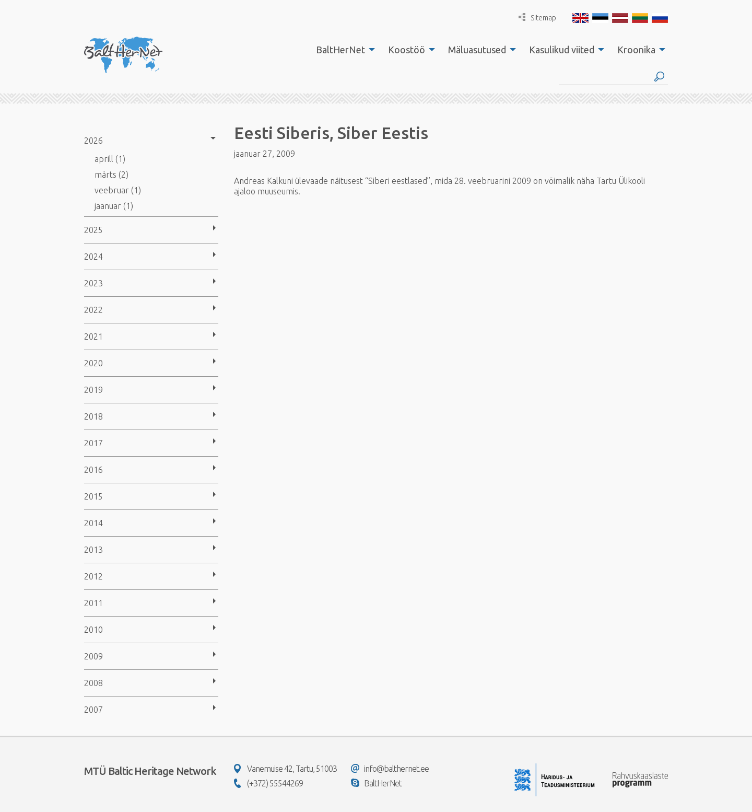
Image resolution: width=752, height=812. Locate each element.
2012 (93, 576)
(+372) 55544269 (268, 783)
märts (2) (111, 174)
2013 (93, 549)
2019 (93, 390)
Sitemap (537, 17)
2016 (93, 469)
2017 (93, 443)
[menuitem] (343, 49)
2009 (93, 656)
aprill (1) (110, 159)
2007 (93, 709)
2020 (93, 363)
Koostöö (406, 49)
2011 (93, 603)
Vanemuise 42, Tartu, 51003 (285, 768)
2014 (93, 523)
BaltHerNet (340, 49)
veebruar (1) (118, 190)
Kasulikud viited (561, 49)
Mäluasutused (477, 49)
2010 (93, 629)
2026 (93, 140)
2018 (93, 416)
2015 (93, 496)
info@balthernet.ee (390, 768)
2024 (93, 256)
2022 (93, 310)
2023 (93, 283)
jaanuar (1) (114, 206)
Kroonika (636, 49)
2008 (93, 683)
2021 (93, 336)
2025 (93, 230)
